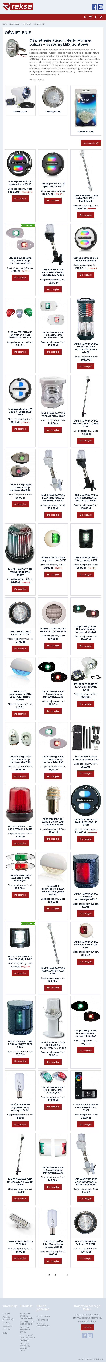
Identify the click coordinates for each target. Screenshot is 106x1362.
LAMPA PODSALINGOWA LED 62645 (20, 1243)
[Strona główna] (18, 6)
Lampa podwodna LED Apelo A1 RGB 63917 (53, 185)
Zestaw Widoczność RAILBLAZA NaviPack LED (86, 758)
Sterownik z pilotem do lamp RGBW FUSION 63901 (85, 1107)
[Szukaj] (85, 17)
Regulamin (8, 1326)
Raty (5, 1333)
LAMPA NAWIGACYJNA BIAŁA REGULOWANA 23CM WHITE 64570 (53, 498)
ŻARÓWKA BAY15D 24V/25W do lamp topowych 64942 (53, 1244)
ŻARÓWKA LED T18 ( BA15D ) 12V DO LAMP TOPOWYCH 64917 (53, 822)
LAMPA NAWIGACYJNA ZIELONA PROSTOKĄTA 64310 (20, 1044)
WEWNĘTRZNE (53, 111)
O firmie (6, 1329)
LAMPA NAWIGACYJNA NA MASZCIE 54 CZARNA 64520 (86, 423)
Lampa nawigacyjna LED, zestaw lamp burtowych (20, 878)
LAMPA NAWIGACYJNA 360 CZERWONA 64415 (20, 828)
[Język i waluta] (100, 17)
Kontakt (6, 1322)
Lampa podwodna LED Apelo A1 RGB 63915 (86, 259)
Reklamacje (42, 1319)
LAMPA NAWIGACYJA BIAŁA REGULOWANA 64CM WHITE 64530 (86, 1181)
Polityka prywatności (8, 1318)
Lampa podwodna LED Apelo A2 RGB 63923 (20, 183)
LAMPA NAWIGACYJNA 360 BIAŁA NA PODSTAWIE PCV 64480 (53, 1045)
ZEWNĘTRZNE (20, 111)
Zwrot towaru (43, 1316)
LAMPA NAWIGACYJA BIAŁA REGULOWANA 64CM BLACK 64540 (53, 272)
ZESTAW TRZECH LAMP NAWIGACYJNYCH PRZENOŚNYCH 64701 (20, 335)
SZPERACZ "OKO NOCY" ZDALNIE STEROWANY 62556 (85, 687)
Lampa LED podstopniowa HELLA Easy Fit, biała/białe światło (53, 890)
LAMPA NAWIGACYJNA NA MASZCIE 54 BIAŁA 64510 (53, 971)
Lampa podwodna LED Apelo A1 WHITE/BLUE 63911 (20, 412)
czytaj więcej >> (37, 79)
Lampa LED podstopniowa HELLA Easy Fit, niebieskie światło (20, 695)
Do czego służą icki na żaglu (27, 1322)
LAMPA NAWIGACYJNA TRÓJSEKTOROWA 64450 (20, 572)
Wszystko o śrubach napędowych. (26, 1316)
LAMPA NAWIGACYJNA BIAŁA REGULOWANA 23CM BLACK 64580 (86, 498)
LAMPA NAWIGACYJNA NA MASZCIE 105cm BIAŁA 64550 (86, 198)
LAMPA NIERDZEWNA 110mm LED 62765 (20, 633)
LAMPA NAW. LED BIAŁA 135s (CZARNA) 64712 (86, 559)
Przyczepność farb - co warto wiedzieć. (27, 1337)
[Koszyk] (90, 17)
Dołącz (87, 1327)
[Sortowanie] (91, 143)
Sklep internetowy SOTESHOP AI (90, 1359)
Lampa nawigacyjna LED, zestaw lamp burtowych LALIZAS (20, 260)
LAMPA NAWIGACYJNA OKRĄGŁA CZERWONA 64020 (86, 944)
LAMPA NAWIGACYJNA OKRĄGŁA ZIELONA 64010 (53, 559)
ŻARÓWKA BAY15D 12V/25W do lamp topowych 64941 (20, 1107)
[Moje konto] (95, 17)
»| (67, 1275)
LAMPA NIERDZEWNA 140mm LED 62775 (85, 1243)
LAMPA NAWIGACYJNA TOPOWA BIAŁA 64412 (53, 414)
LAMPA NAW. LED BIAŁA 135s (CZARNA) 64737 (20, 958)
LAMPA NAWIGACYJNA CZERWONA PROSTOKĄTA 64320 (86, 896)
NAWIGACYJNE (86, 131)
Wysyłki (6, 1313)
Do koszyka (20, 198)
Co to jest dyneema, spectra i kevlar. (25, 1347)
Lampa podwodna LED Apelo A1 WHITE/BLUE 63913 (86, 822)
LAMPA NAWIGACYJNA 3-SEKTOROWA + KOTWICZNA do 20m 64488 (86, 348)
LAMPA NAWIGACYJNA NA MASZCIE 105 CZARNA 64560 (20, 1181)
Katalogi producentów (43, 1324)
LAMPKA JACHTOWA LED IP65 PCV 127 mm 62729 (53, 630)
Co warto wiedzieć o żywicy (25, 1329)
